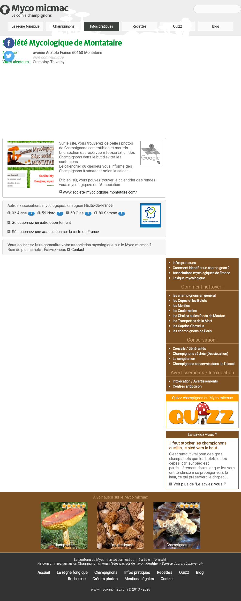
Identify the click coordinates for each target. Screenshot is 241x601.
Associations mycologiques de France (201, 273)
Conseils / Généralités (189, 349)
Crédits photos (105, 579)
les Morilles (181, 306)
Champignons (63, 26)
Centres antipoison (187, 386)
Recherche (77, 579)
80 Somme (112, 213)
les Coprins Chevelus (188, 326)
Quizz (177, 26)
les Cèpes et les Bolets (190, 301)
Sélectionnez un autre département (41, 222)
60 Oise (80, 213)
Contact (77, 249)
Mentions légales (139, 579)
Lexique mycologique (189, 278)
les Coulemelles (185, 311)
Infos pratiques (101, 26)
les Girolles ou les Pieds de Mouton (199, 316)
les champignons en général (194, 295)
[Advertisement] (84, 101)
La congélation (184, 359)
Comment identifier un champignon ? (201, 268)
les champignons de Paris (192, 331)
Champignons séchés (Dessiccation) (200, 354)
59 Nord (52, 213)
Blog (215, 26)
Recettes (139, 26)
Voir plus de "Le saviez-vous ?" (199, 484)
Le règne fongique (25, 26)
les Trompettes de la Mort (192, 321)
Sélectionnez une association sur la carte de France (55, 231)
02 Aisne (23, 213)
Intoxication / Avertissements (195, 381)
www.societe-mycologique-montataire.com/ (100, 192)
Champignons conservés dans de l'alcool (203, 364)
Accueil (44, 572)
